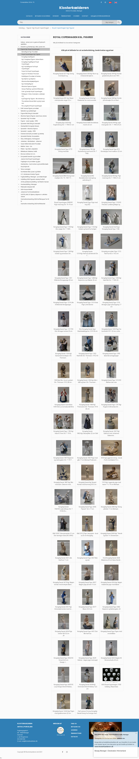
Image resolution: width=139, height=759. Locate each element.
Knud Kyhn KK (25, 166)
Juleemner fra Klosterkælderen (30, 192)
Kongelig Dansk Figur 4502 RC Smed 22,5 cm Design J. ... (63, 660)
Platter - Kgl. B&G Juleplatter (29, 149)
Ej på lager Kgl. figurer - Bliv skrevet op (33, 98)
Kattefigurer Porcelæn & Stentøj (31, 76)
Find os (74, 723)
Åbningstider (66, 16)
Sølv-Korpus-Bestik (26, 189)
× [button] (136, 733)
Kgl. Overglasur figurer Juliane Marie (32, 59)
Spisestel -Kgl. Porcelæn (28, 118)
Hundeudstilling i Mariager (29, 184)
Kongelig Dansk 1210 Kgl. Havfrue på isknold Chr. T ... (87, 253)
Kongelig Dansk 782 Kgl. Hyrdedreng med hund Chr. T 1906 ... (87, 151)
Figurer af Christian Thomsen (30, 74)
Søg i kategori (109, 22)
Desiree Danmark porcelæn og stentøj (32, 133)
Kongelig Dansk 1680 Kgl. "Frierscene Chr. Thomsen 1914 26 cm (87, 407)
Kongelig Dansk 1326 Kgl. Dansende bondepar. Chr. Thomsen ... (63, 356)
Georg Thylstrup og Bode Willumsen (32, 89)
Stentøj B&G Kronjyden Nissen (30, 126)
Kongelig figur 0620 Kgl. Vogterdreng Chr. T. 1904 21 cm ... (63, 125)
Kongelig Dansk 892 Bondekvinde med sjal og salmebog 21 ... (87, 178)
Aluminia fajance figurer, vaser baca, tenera (34, 116)
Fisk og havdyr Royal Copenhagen (32, 91)
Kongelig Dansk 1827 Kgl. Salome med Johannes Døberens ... (111, 433)
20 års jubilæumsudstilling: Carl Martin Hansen (35, 182)
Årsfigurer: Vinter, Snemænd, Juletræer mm (33, 95)
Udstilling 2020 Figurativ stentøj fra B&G (33, 179)
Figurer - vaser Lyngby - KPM (29, 121)
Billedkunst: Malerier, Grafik (29, 151)
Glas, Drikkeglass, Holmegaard (30, 139)
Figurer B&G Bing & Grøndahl (29, 113)
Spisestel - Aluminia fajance (29, 128)
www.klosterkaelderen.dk (104, 746)
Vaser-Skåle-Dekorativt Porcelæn (31, 144)
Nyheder (56, 16)
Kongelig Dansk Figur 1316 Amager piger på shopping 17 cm (111, 305)
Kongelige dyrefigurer (28, 57)
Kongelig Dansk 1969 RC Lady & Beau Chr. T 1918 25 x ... (63, 509)
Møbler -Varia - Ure (26, 146)
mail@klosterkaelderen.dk (29, 741)
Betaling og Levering (42, 16)
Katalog (29, 16)
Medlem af (57, 723)
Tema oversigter (25, 169)
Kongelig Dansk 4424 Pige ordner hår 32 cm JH (63, 633)
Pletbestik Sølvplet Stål (28, 187)
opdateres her (121, 738)
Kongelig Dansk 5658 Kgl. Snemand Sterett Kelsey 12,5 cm (87, 687)
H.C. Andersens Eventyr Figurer (30, 174)
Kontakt (85, 16)
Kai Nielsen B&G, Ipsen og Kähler (31, 171)
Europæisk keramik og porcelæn (31, 156)
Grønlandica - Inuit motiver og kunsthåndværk (34, 164)
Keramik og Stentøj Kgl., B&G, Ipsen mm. (33, 46)
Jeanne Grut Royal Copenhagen (30, 159)
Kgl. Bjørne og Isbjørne (28, 79)
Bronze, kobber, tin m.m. (28, 154)
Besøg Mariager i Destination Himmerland (110, 751)
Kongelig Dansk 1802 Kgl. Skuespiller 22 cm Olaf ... (87, 433)
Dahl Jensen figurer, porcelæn (30, 108)
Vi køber (76, 16)
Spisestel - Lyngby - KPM (28, 131)
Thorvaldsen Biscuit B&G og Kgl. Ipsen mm (33, 102)
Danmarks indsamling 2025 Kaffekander (33, 203)
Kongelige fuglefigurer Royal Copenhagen (30, 63)
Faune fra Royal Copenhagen (30, 71)
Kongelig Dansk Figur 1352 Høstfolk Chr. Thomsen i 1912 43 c (87, 356)
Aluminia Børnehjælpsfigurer (30, 81)
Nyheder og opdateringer (28, 111)
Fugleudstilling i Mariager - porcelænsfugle (34, 177)
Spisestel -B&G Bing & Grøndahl (30, 123)
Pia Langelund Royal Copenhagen (32, 106)
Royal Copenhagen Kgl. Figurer (31, 54)
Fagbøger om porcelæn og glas (30, 161)
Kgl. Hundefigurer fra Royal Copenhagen (30, 67)
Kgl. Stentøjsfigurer (27, 84)
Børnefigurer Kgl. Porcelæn (30, 52)
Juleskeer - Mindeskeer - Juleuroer (31, 141)
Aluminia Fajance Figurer (29, 86)
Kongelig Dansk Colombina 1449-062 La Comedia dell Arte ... (63, 407)
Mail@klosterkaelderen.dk (100, 16)
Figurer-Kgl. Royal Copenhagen (38, 28)
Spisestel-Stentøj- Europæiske (30, 136)
